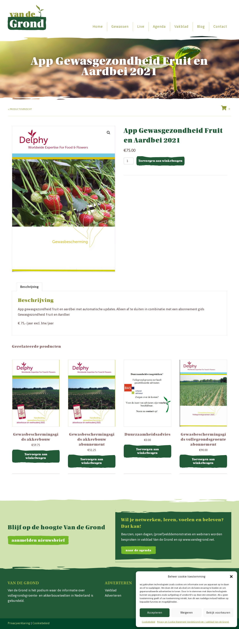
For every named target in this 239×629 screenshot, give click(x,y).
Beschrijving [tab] (29, 287)
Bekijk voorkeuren (218, 612)
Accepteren (154, 612)
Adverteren (113, 595)
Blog (201, 26)
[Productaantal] (129, 161)
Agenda (159, 26)
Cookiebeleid (148, 622)
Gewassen (120, 26)
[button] (231, 576)
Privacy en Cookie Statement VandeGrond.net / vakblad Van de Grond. (193, 622)
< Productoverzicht (20, 109)
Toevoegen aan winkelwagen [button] (36, 456)
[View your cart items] (226, 108)
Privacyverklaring (19, 623)
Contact (220, 26)
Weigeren (186, 612)
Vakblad (181, 26)
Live (140, 26)
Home (98, 26)
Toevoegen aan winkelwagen (160, 161)
